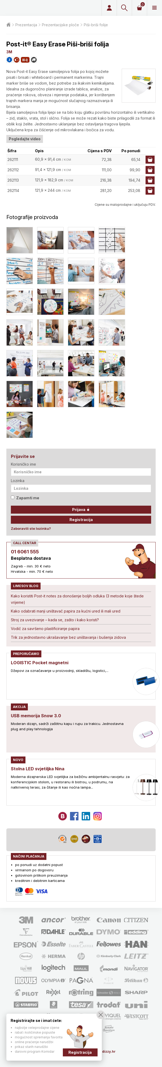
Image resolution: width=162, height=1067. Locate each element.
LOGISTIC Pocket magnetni (39, 662)
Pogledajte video (25, 139)
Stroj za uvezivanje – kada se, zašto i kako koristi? (55, 620)
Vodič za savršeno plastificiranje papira (45, 628)
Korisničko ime (23, 464)
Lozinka (17, 480)
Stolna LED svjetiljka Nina (37, 768)
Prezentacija (26, 25)
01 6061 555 (25, 551)
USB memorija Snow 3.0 (36, 715)
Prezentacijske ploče (60, 25)
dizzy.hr (109, 1051)
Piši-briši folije (96, 25)
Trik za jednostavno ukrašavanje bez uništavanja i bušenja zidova (68, 637)
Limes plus (41, 8)
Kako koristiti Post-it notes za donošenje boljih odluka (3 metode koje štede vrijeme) (77, 599)
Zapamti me (25, 498)
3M (9, 52)
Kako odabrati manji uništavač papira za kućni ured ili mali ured (65, 611)
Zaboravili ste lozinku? (31, 528)
